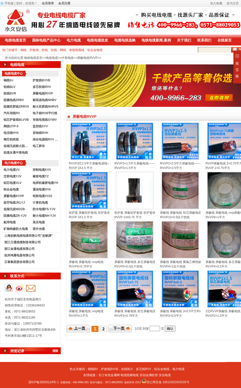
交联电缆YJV (13, 176)
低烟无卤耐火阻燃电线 (17, 146)
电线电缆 (52, 58)
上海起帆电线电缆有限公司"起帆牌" (28, 235)
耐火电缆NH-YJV (44, 215)
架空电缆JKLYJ (14, 202)
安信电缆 (165, 375)
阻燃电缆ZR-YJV (15, 215)
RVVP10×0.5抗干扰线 (175, 217)
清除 (55, 351)
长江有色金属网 (109, 375)
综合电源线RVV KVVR (46, 139)
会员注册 (64, 3)
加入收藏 (216, 3)
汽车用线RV (12, 113)
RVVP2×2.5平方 (171, 168)
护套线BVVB (41, 80)
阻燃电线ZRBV (14, 100)
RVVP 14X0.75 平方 (128, 217)
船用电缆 (10, 222)
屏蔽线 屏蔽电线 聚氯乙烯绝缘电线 (183, 262)
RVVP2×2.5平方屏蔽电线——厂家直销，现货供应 (194, 163)
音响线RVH (40, 133)
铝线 (54, 50)
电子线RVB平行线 (45, 113)
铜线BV (93, 369)
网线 (63, 50)
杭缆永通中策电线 (16, 152)
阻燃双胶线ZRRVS (16, 106)
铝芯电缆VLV (12, 183)
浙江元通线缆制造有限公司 (22, 242)
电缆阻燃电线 (129, 375)
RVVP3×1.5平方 (125, 168)
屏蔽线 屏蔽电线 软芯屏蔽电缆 (180, 212)
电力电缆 (74, 40)
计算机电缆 (40, 202)
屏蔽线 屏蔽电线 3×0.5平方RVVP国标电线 (188, 311)
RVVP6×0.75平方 (81, 266)
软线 (45, 50)
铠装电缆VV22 (42, 196)
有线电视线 (76, 50)
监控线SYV (40, 126)
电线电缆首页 (15, 40)
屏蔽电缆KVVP (14, 196)
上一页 (79, 328)
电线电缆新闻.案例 (156, 40)
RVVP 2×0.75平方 (218, 168)
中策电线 (68, 58)
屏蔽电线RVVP (87, 58)
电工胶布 (39, 146)
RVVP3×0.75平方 (126, 316)
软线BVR (10, 93)
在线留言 (224, 40)
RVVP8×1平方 (215, 217)
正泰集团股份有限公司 (19, 262)
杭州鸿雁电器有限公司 (19, 255)
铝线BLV (9, 87)
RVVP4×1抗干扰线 (173, 266)
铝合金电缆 (95, 50)
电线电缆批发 (97, 40)
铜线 (24, 50)
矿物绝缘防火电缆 (16, 229)
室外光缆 (39, 229)
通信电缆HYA (42, 189)
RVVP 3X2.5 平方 (81, 168)
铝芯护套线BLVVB (16, 120)
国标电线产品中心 (46, 40)
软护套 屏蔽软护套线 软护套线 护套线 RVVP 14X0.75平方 (153, 212)
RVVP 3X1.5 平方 (81, 217)
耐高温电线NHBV (44, 100)
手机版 (9, 3)
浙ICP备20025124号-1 (43, 382)
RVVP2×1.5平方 (217, 316)
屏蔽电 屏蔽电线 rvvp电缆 (86, 262)
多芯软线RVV (42, 87)
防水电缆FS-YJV (44, 209)
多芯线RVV (143, 369)
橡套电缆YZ (41, 176)
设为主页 (233, 3)
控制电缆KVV (42, 170)
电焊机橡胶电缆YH (45, 183)
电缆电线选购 (124, 40)
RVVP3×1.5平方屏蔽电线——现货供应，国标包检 (148, 163)
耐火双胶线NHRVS (45, 106)
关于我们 (184, 40)
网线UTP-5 (11, 126)
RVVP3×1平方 (78, 316)
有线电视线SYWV (45, 120)
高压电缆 (39, 222)
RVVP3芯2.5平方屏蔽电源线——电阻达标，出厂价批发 (106, 163)
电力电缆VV (12, 170)
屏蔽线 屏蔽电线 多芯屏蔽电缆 (135, 262)
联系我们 (204, 40)
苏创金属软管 (149, 375)
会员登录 (48, 3)
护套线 (34, 50)
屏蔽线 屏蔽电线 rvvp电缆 (86, 311)
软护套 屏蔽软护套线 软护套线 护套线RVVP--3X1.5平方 (106, 212)
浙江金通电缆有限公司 (19, 249)
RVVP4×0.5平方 (217, 266)
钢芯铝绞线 (11, 139)
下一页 (119, 328)
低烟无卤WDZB (14, 209)
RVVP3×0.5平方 (171, 316)
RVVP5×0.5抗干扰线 (128, 266)
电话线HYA (11, 133)
